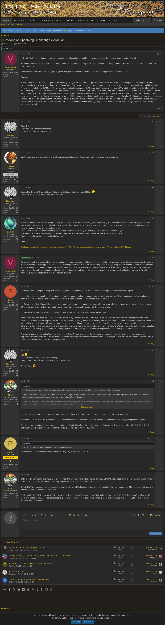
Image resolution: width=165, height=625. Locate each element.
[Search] (158, 20)
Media (32, 20)
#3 (153, 152)
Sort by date (145, 116)
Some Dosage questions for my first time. (29, 579)
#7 (153, 286)
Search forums (16, 24)
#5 (153, 218)
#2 (153, 122)
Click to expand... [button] (87, 407)
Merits (112, 20)
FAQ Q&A (33, 550)
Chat (103, 20)
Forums (6, 20)
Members (91, 20)
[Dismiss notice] (161, 30)
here (65, 30)
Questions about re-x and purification (27, 547)
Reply (160, 108)
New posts (5, 24)
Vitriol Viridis (8, 44)
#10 (152, 438)
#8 (153, 350)
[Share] (158, 53)
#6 (153, 258)
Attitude (70, 20)
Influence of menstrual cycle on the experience (31, 563)
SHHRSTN (13, 582)
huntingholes (13, 558)
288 (16, 181)
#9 (153, 381)
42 (17, 77)
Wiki (79, 20)
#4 (153, 187)
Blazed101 (12, 574)
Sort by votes (157, 116)
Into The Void (13, 550)
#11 (152, 474)
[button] (26, 20)
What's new (19, 20)
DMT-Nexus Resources (51, 20)
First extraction (16, 571)
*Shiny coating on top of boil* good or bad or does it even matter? (40, 555)
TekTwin (12, 566)
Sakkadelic (153, 566)
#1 (161, 54)
